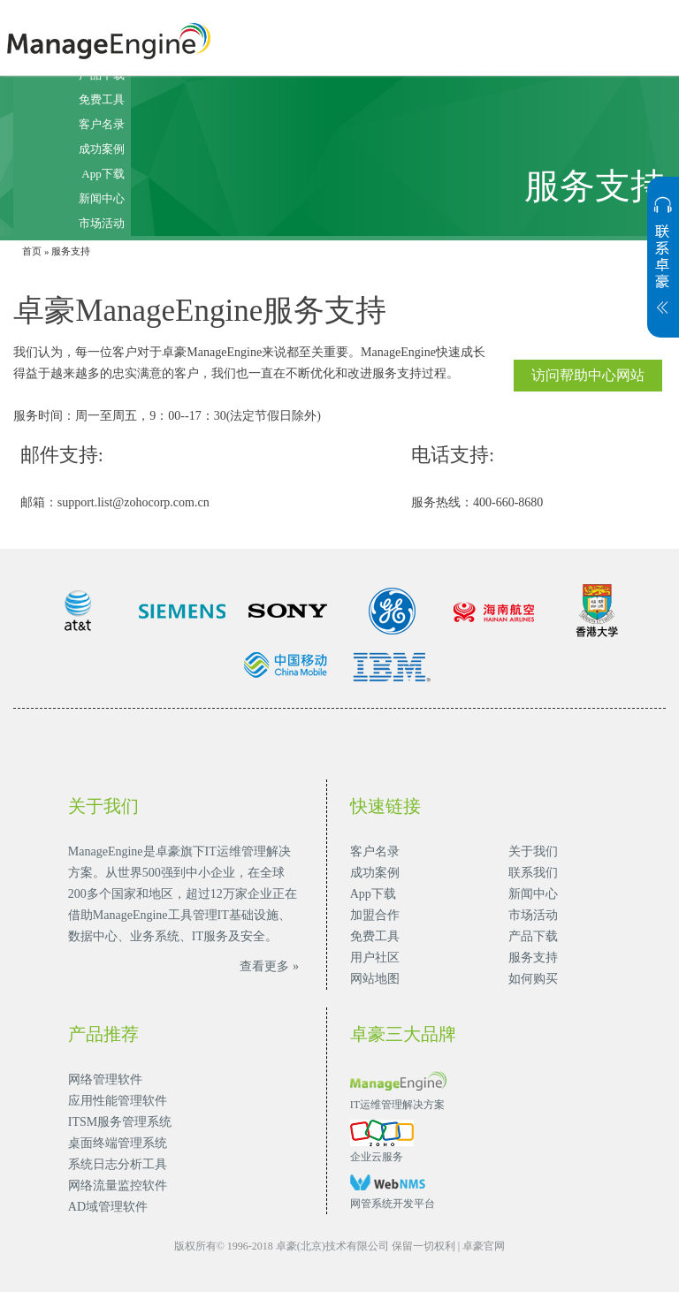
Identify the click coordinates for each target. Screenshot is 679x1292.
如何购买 (533, 978)
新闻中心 (102, 198)
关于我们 (533, 851)
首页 (32, 251)
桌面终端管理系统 (117, 1143)
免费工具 (102, 99)
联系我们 (533, 872)
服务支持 (533, 957)
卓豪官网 (483, 1246)
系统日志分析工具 (117, 1164)
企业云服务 (376, 1157)
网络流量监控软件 (117, 1185)
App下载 (102, 173)
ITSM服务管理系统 (120, 1122)
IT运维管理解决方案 (397, 1104)
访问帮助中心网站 (588, 375)
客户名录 (102, 124)
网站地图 (375, 978)
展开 (663, 266)
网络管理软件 (105, 1079)
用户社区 (375, 957)
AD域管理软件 (108, 1206)
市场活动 (102, 223)
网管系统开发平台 (392, 1203)
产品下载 (533, 936)
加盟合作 (375, 915)
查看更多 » (269, 966)
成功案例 (102, 149)
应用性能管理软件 (117, 1100)
